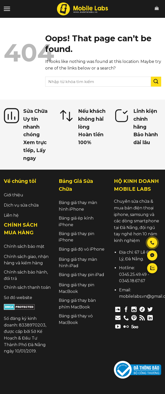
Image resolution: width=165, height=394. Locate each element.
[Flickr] (126, 326)
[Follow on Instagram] (134, 309)
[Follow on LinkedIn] (150, 318)
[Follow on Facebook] (126, 309)
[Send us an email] (118, 318)
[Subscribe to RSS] (142, 318)
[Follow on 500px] (134, 326)
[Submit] (156, 82)
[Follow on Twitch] (143, 326)
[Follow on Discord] (118, 309)
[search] (98, 82)
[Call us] (126, 318)
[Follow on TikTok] (142, 309)
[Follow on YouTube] (118, 326)
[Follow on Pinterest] (134, 318)
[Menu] (7, 9)
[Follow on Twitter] (150, 309)
